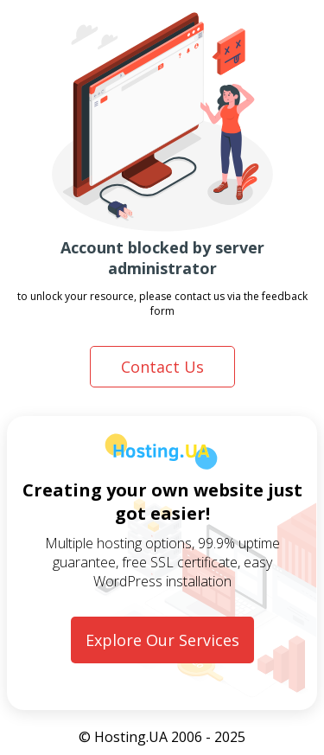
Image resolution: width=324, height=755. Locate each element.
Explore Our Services (162, 640)
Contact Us (162, 366)
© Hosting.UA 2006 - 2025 (162, 736)
